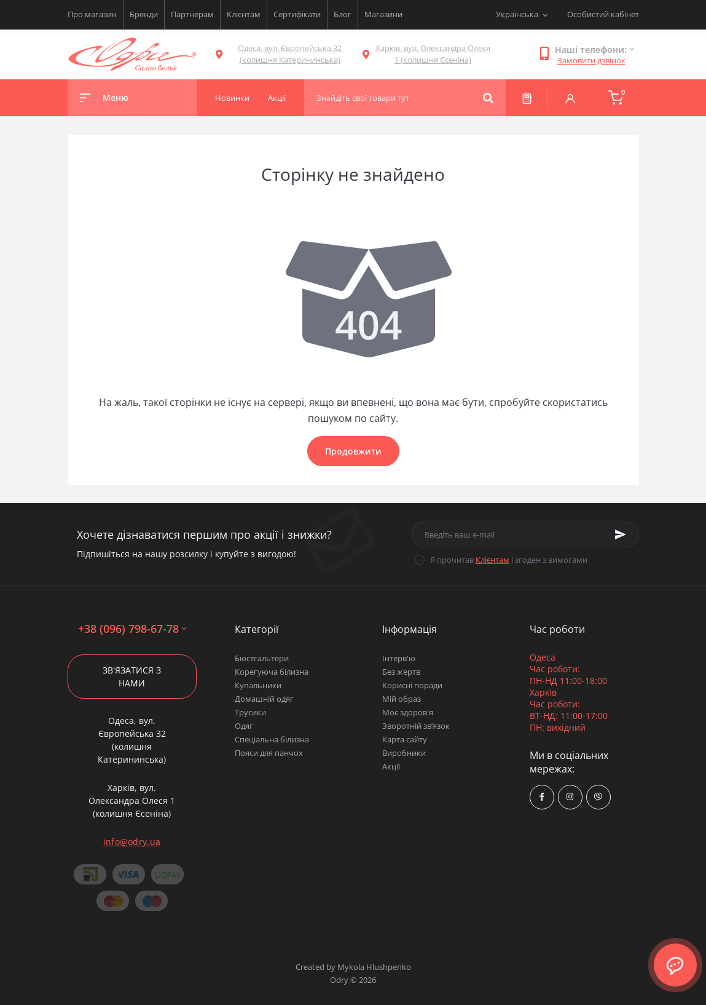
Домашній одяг (264, 698)
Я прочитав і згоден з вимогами (508, 560)
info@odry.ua (132, 842)
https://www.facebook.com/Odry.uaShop (541, 797)
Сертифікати (297, 14)
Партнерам (192, 14)
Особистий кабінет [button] (603, 14)
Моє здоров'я (407, 712)
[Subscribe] (620, 534)
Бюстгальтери (262, 658)
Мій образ (401, 698)
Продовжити (353, 451)
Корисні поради (412, 685)
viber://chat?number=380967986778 (598, 797)
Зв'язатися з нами (132, 676)
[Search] (488, 97)
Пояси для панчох (269, 752)
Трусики (250, 712)
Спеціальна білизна (272, 739)
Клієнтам (244, 14)
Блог (342, 14)
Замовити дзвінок (591, 60)
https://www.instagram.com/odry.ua (570, 797)
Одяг (244, 725)
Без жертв (401, 671)
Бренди (144, 14)
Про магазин (92, 14)
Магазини (383, 14)
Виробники (404, 752)
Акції (391, 766)
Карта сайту (404, 739)
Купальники (258, 685)
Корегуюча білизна (271, 671)
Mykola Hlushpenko (374, 966)
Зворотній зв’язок (416, 725)
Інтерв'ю (398, 658)
